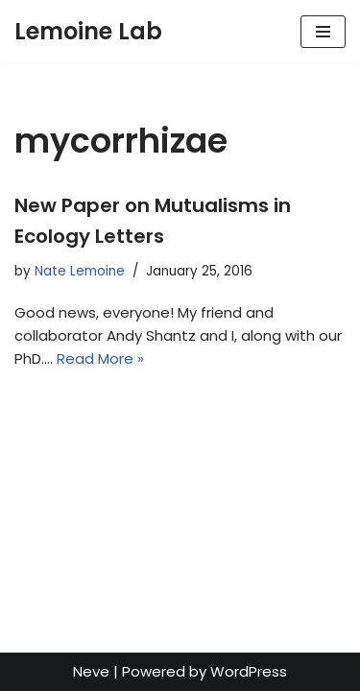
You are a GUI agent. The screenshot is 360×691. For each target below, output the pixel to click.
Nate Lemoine (80, 271)
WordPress (248, 671)
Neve (91, 671)
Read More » (100, 358)
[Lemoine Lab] (88, 31)
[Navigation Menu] (323, 31)
